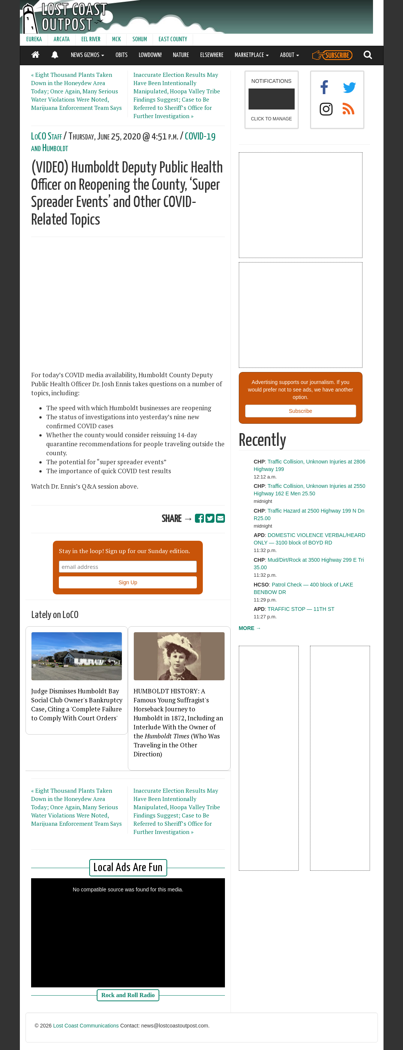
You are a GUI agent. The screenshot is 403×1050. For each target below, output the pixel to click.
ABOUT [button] (289, 55)
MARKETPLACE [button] (252, 55)
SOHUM (139, 39)
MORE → (250, 628)
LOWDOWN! (150, 55)
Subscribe (300, 411)
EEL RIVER (90, 39)
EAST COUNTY (173, 39)
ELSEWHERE (211, 55)
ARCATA (62, 39)
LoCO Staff (46, 137)
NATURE (181, 55)
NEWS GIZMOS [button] (87, 55)
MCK (116, 39)
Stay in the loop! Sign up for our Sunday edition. (124, 551)
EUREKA (34, 39)
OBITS (121, 55)
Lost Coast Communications (86, 1026)
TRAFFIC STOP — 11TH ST (301, 609)
